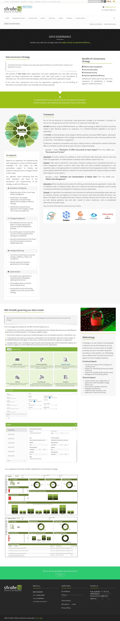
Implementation (14, 272)
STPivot (64, 595)
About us (7, 1)
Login (59, 1)
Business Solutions (96, 24)
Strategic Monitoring (16, 251)
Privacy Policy (66, 608)
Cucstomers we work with (40, 601)
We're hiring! (27, 7)
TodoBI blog (38, 1)
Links (74, 604)
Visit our (38, 595)
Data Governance (110, 24)
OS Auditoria (65, 591)
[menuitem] (7, 18)
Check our (38, 598)
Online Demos (66, 601)
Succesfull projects (14, 1)
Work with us (24, 1)
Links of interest (53, 1)
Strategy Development (16, 218)
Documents (44, 1)
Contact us (31, 1)
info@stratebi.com (110, 7)
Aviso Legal (39, 618)
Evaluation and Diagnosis (17, 188)
